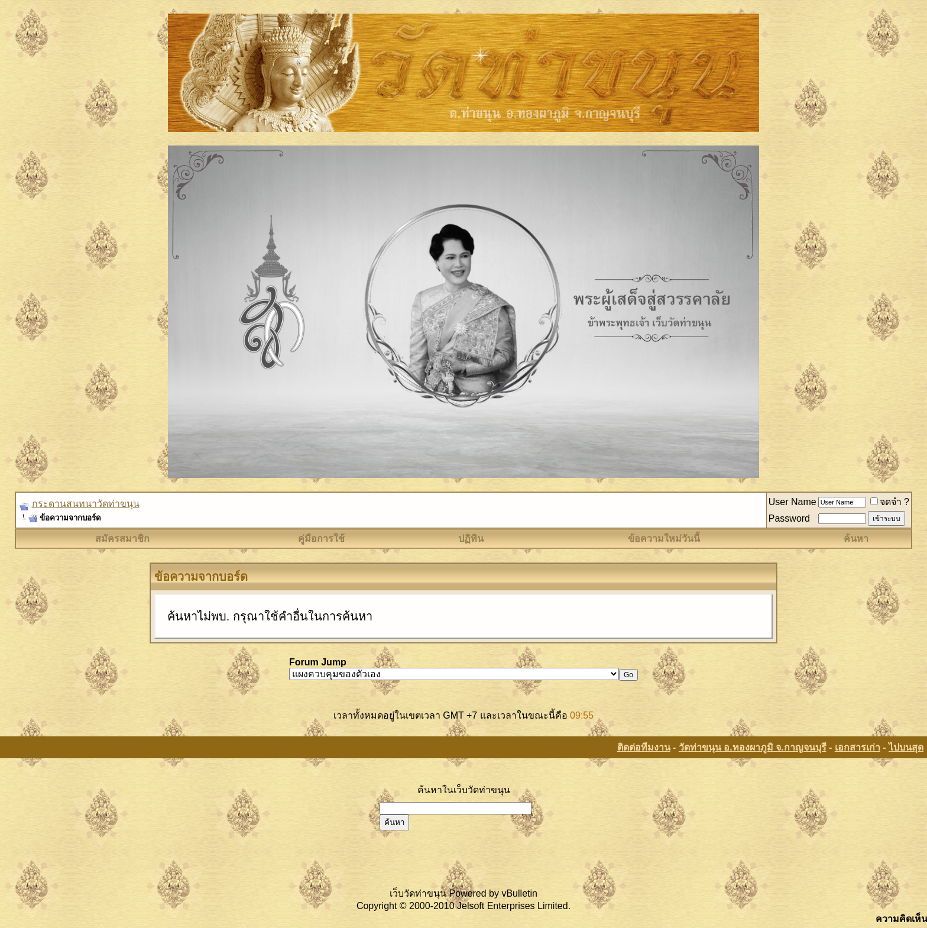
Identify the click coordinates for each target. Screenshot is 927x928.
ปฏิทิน (471, 538)
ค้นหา (856, 538)
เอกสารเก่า (857, 747)
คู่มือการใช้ (321, 538)
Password (789, 518)
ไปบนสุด (906, 747)
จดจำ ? (889, 502)
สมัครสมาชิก (122, 538)
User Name (792, 502)
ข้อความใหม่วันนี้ (664, 538)
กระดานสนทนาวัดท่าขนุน (86, 504)
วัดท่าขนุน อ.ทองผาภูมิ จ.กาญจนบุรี (752, 747)
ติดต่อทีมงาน (643, 747)
